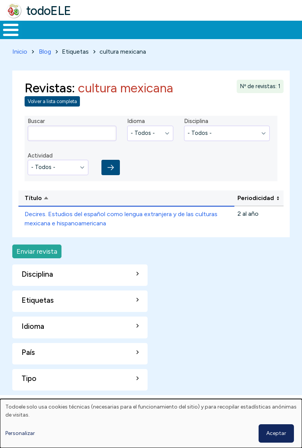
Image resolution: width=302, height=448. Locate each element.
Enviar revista (37, 265)
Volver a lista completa (52, 115)
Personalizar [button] (20, 433)
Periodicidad (255, 212)
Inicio (6, 37)
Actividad (40, 169)
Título (66, 212)
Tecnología (208, 37)
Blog (45, 65)
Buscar (294, 29)
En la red (168, 37)
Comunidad (259, 37)
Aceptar (276, 433)
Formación (86, 37)
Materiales (37, 37)
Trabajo (132, 37)
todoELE (48, 10)
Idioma (136, 135)
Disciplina (196, 135)
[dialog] (151, 423)
